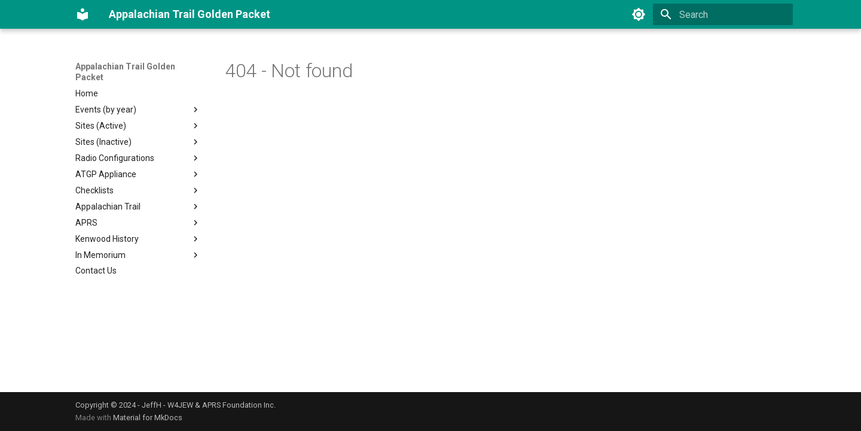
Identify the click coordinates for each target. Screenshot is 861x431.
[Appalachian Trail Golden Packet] (82, 14)
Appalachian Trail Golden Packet (125, 72)
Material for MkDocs (147, 417)
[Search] (723, 14)
